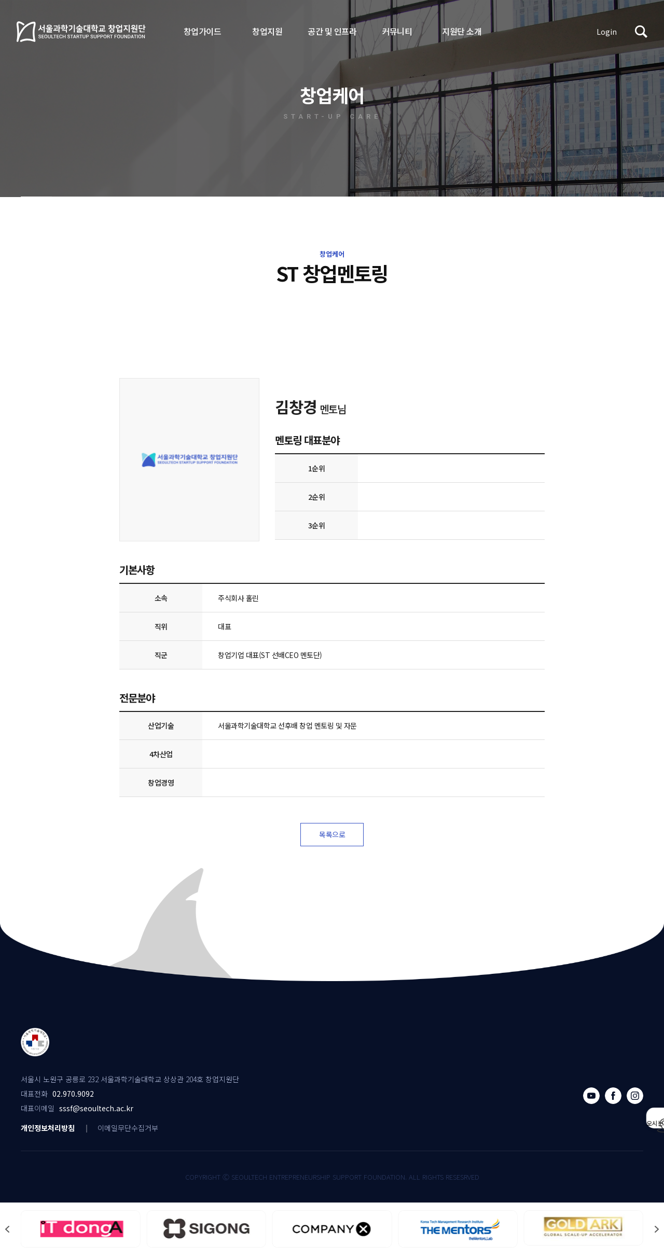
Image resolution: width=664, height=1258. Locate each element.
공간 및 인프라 (332, 31)
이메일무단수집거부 (128, 1130)
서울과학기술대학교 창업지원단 (81, 32)
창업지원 (267, 31)
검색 (641, 31)
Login (607, 31)
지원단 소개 (461, 31)
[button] (657, 1231)
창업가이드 (203, 31)
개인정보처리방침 (48, 1130)
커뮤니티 (397, 31)
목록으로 (332, 836)
